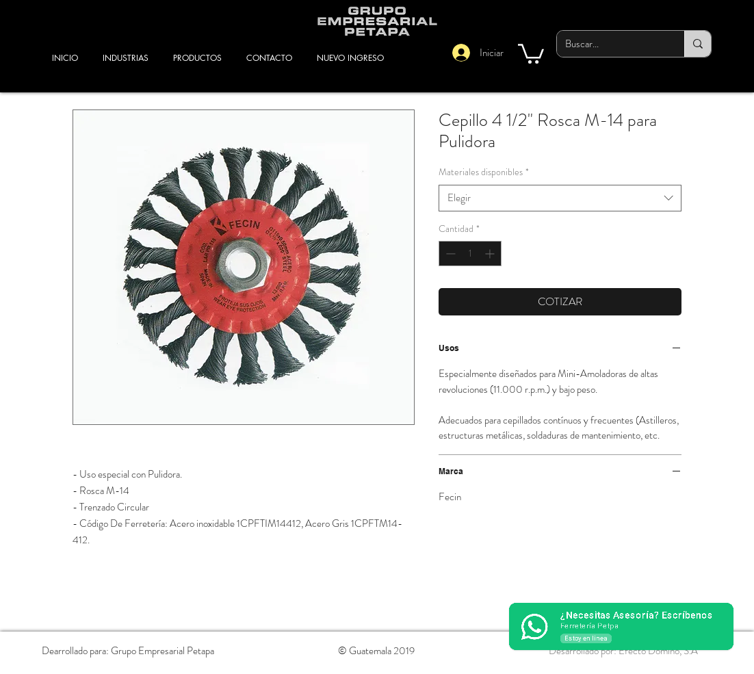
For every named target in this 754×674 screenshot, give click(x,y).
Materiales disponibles (484, 172)
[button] (531, 53)
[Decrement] (449, 253)
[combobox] (560, 198)
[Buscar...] (610, 44)
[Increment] (490, 253)
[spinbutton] (470, 253)
